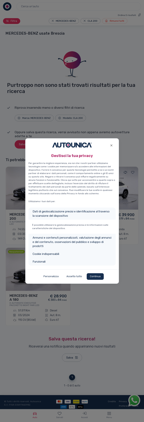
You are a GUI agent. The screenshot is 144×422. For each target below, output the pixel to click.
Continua (95, 276)
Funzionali (39, 261)
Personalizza (51, 276)
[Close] (111, 144)
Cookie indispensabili (46, 254)
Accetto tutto (74, 276)
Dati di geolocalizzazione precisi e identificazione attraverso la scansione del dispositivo (71, 213)
